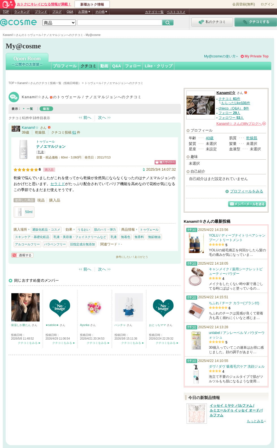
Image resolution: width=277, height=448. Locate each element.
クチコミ (88, 66)
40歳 (209, 138)
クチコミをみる (28, 342)
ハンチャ (120, 325)
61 (74, 132)
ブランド (41, 11)
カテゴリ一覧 (154, 12)
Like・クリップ (158, 66)
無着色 (125, 237)
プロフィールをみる (246, 191)
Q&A (70, 11)
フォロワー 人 (231, 118)
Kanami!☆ (30, 127)
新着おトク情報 (92, 5)
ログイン (267, 4)
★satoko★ (53, 325)
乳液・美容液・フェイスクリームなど (79, 237)
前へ (87, 117)
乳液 (41, 152)
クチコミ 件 (229, 99)
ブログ (57, 11)
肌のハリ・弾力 (105, 229)
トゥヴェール (45, 141)
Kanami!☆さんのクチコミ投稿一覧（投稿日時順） (49, 83)
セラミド (57, 184)
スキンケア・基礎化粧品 (32, 237)
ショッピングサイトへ (165, 162)
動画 (104, 66)
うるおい (83, 229)
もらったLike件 (235, 103)
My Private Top (257, 56)
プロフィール (65, 66)
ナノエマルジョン (51, 146)
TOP (6, 11)
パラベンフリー (55, 244)
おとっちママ (158, 325)
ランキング (22, 11)
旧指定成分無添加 (82, 244)
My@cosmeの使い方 (220, 56)
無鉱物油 (154, 237)
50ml (24, 212)
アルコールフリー (27, 244)
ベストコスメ (176, 12)
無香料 (139, 237)
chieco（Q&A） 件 (233, 108)
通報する (22, 255)
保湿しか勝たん (21, 325)
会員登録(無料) (243, 4)
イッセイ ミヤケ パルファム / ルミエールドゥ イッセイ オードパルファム (236, 410)
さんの (241, 124)
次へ (102, 117)
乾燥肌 (251, 138)
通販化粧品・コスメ (46, 229)
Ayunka (85, 325)
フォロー (133, 66)
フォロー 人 (229, 113)
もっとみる (255, 421)
